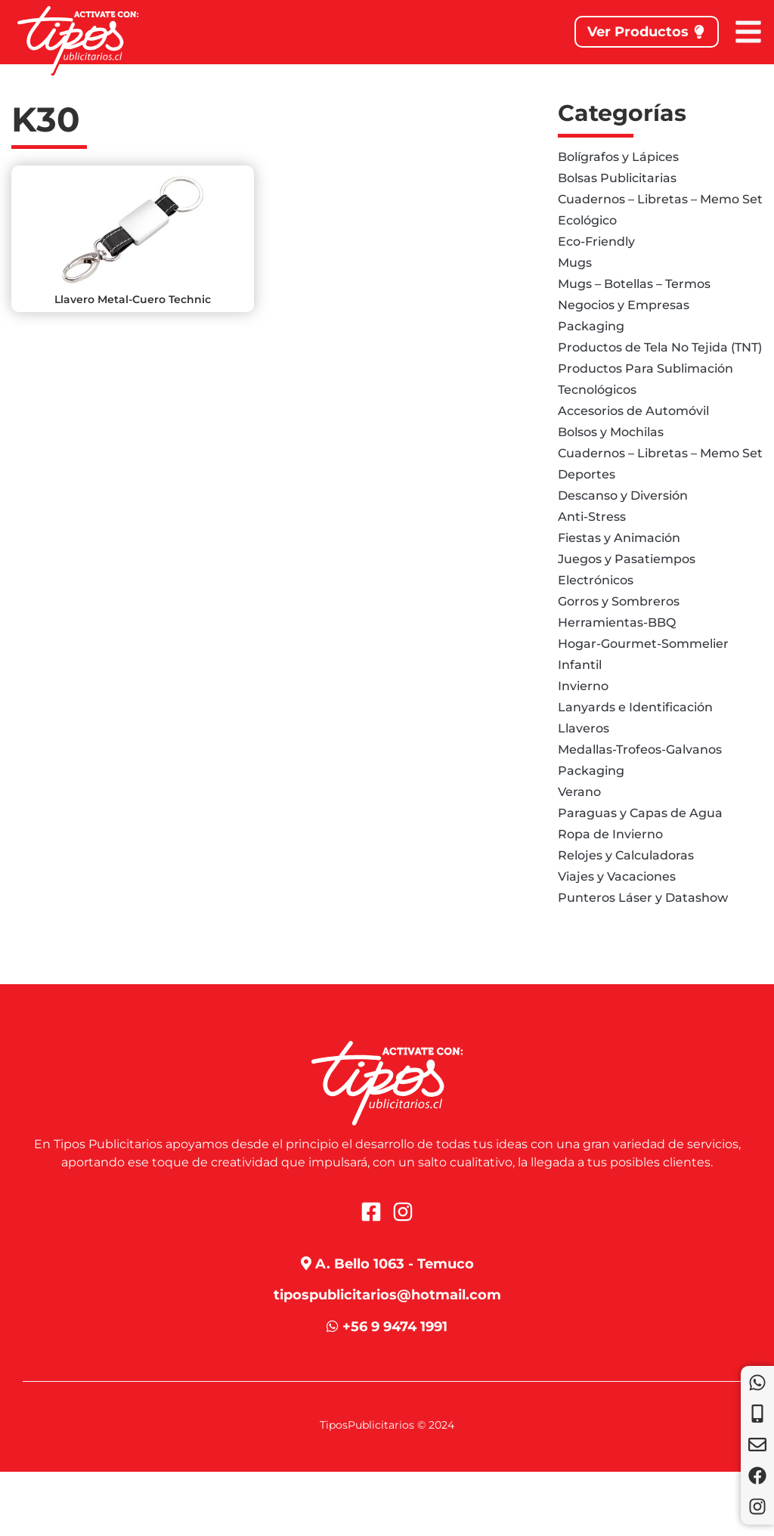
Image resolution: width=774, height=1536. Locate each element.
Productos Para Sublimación (645, 368)
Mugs (575, 262)
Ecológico (587, 220)
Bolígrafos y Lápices (618, 157)
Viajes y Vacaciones (617, 876)
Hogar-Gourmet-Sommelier (643, 643)
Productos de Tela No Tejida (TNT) (660, 347)
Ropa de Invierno (610, 834)
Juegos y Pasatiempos (626, 559)
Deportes (586, 474)
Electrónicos (595, 580)
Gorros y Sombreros (619, 601)
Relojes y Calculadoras (626, 855)
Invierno (583, 686)
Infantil (580, 665)
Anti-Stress (592, 516)
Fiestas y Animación (619, 538)
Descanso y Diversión (623, 495)
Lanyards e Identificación (635, 707)
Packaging (591, 326)
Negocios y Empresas (623, 305)
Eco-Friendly (596, 241)
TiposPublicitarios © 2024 (387, 1425)
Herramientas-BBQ (617, 622)
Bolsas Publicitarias (617, 178)
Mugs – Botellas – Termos (634, 284)
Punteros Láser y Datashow (643, 897)
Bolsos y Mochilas (611, 432)
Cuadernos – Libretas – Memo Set (660, 199)
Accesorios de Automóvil (633, 411)
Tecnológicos (597, 389)
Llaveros (583, 728)
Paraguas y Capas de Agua (640, 813)
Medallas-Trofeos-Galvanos (640, 749)
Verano (579, 792)
